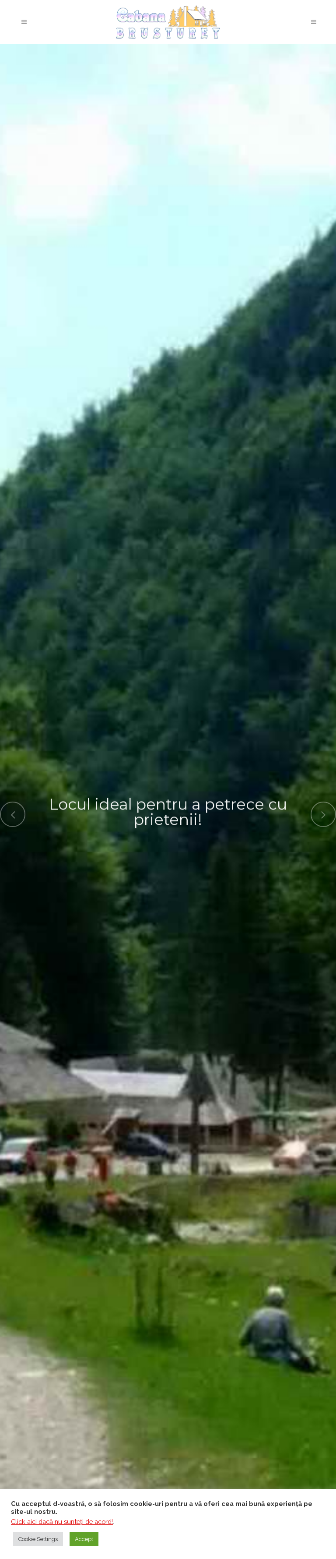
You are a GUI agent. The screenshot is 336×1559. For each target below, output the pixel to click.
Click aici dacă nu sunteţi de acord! (62, 1521)
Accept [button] (84, 1539)
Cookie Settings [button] (38, 1539)
